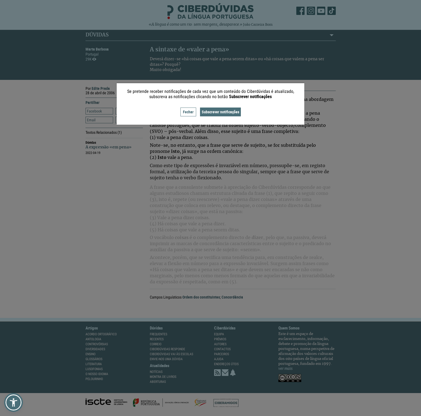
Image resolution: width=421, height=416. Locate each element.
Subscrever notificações (220, 111)
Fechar (188, 111)
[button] (14, 402)
